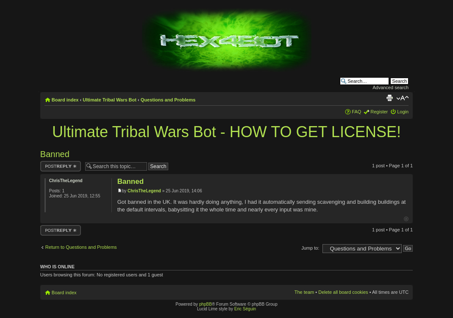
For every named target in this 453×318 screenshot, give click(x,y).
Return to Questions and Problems (81, 247)
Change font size (402, 98)
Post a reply (60, 166)
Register (379, 111)
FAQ (356, 111)
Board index (65, 99)
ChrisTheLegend (144, 191)
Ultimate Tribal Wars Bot (109, 99)
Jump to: (310, 247)
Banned (54, 154)
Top (406, 219)
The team (304, 292)
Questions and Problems (168, 99)
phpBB (205, 304)
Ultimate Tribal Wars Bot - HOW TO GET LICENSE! (226, 132)
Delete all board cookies (343, 292)
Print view (389, 98)
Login (403, 111)
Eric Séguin (245, 309)
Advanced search (390, 87)
